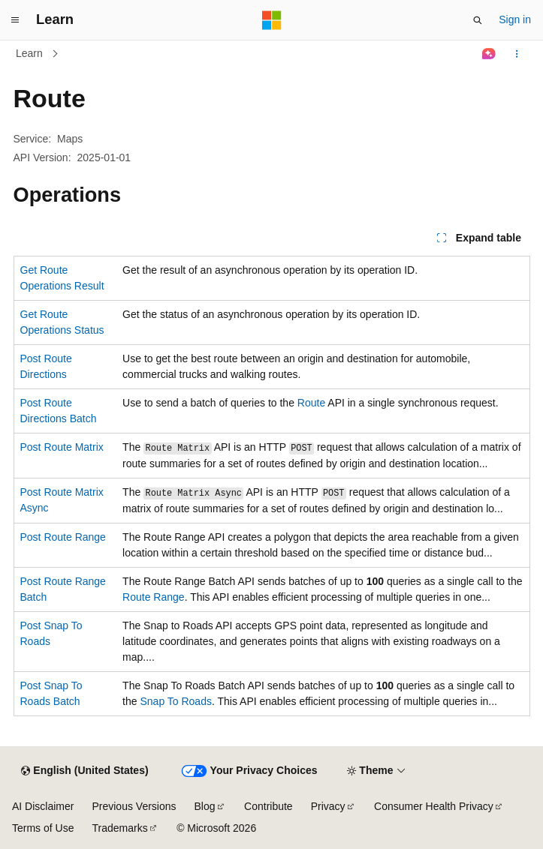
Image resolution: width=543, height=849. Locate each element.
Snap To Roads (175, 701)
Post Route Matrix (62, 447)
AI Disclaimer (43, 806)
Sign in (515, 20)
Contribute (268, 806)
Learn (29, 53)
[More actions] (516, 54)
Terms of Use (43, 828)
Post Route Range (63, 537)
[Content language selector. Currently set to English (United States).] (84, 771)
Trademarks (119, 828)
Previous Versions (134, 806)
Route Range (153, 597)
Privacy (328, 806)
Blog (205, 806)
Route (311, 403)
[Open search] (478, 20)
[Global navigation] (15, 20)
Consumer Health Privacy (433, 806)
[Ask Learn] (488, 54)
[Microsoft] (272, 20)
